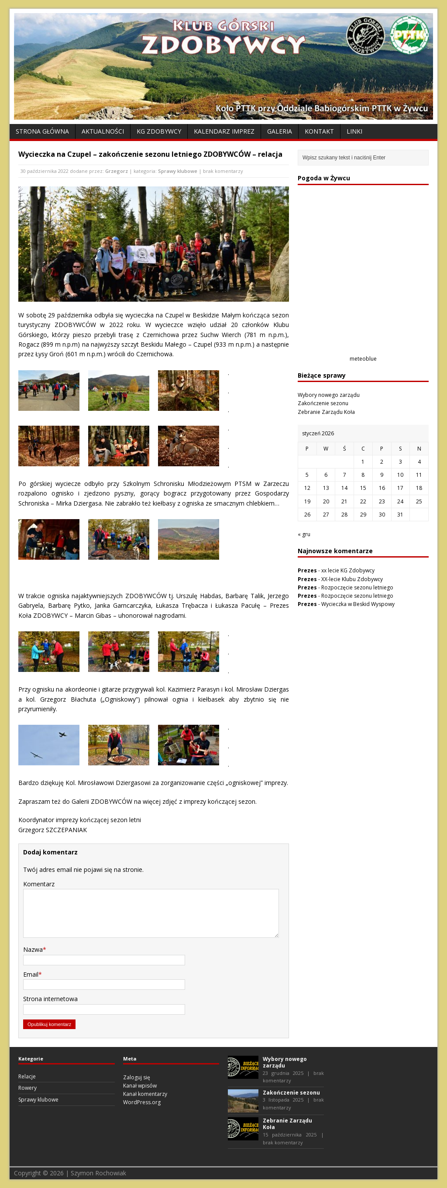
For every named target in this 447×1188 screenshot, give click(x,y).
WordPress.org (142, 1102)
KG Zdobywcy (159, 131)
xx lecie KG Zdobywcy (348, 570)
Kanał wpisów (140, 1085)
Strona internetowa (50, 999)
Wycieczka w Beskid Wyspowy (358, 604)
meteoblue (363, 358)
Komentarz (39, 884)
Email (30, 974)
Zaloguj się (136, 1077)
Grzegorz (116, 171)
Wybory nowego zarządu (329, 395)
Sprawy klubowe (177, 171)
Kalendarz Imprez (224, 131)
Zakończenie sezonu (323, 403)
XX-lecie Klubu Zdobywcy (352, 579)
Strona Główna (42, 131)
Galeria (279, 131)
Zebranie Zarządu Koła (326, 412)
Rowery (27, 1088)
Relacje (27, 1076)
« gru (304, 534)
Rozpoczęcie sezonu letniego (357, 587)
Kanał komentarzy (145, 1094)
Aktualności (103, 131)
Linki (354, 131)
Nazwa (33, 949)
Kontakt (319, 131)
